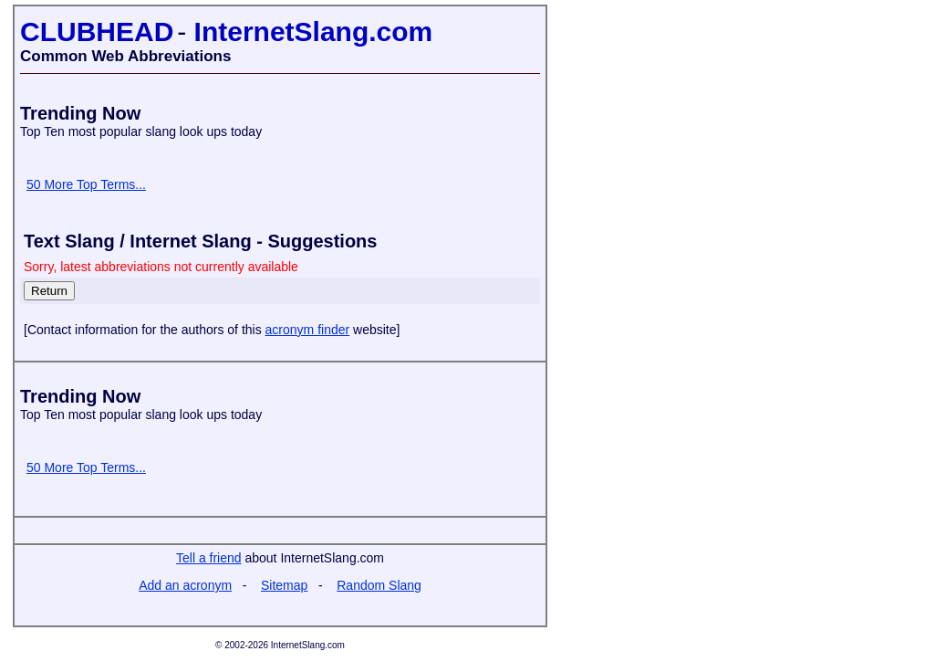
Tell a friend (209, 558)
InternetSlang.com (313, 31)
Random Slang (379, 585)
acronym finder (307, 329)
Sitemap (284, 585)
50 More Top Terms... (86, 184)
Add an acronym (185, 585)
